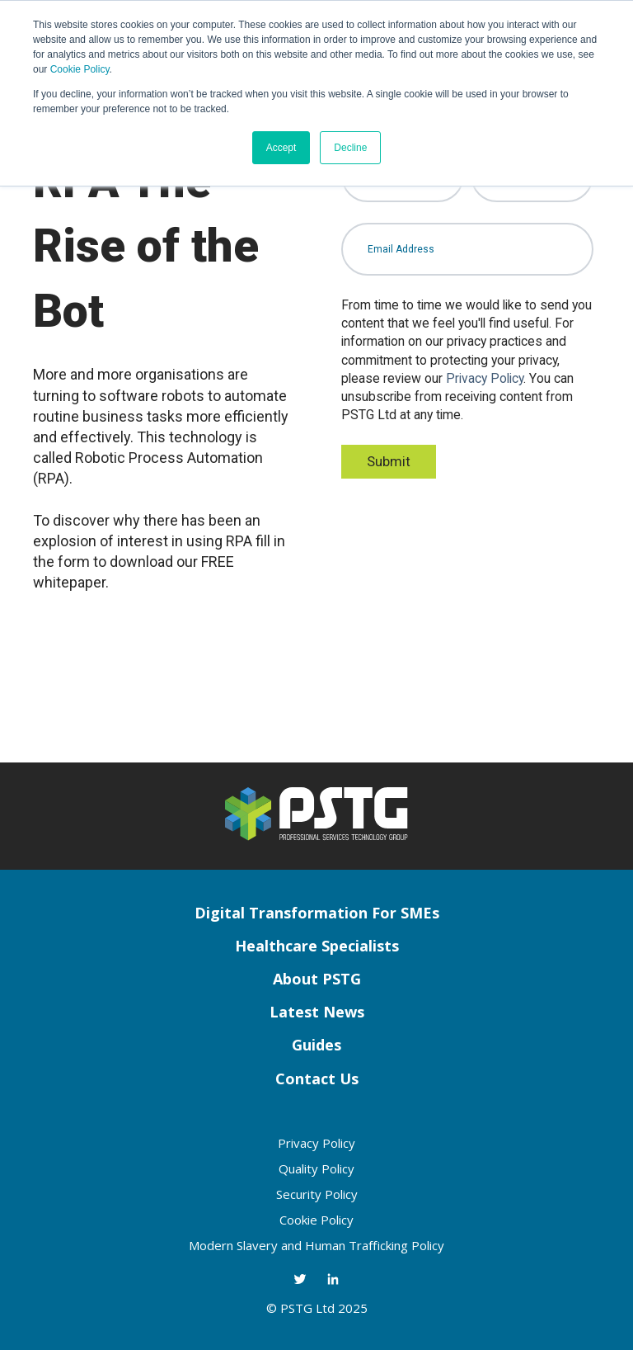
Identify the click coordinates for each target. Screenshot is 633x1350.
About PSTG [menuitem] (317, 979)
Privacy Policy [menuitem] (316, 1143)
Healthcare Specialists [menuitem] (317, 946)
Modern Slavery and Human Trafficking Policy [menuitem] (316, 1245)
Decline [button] (350, 147)
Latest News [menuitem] (317, 1012)
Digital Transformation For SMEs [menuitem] (317, 913)
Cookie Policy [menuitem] (316, 1219)
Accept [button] (281, 147)
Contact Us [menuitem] (317, 1078)
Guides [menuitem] (316, 1045)
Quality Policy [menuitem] (316, 1168)
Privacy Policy (484, 378)
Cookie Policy (80, 69)
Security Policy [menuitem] (317, 1194)
